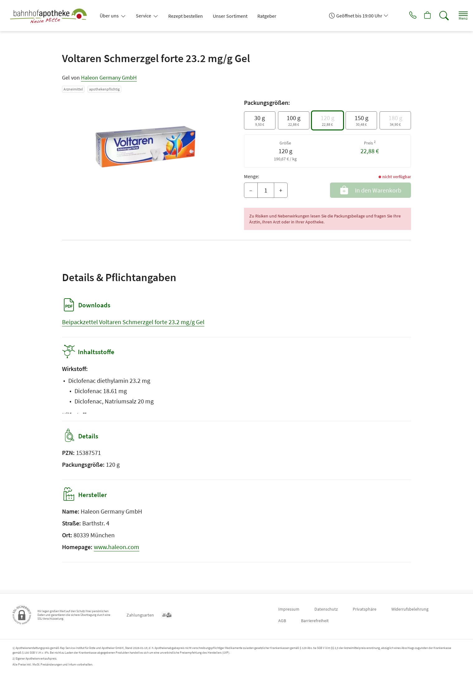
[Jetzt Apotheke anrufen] (404, 15)
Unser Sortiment (230, 16)
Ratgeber (266, 16)
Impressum (288, 609)
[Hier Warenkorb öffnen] (421, 15)
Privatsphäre (364, 609)
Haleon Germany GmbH (109, 77)
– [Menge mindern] (250, 190)
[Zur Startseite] (50, 15)
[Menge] (265, 190)
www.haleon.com (116, 550)
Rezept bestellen (185, 16)
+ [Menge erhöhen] (280, 190)
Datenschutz (326, 609)
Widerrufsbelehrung (409, 609)
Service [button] (144, 15)
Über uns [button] (110, 15)
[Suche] (439, 15)
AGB (282, 620)
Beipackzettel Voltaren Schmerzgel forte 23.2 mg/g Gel (133, 322)
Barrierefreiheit (315, 620)
